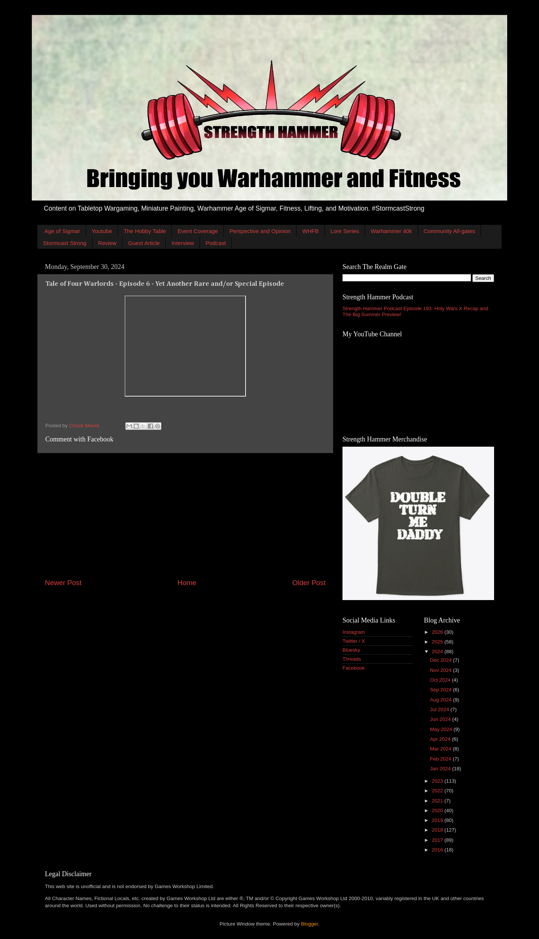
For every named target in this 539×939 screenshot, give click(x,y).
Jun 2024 (441, 719)
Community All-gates (449, 231)
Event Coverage (197, 231)
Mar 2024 (441, 749)
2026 (438, 632)
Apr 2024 (441, 739)
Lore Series (345, 231)
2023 (438, 781)
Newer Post (63, 583)
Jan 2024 (441, 768)
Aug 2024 (441, 700)
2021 (438, 801)
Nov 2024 (441, 670)
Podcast (215, 243)
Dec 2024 (441, 660)
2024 (438, 651)
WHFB (310, 231)
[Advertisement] (185, 515)
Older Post (309, 583)
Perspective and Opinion (259, 231)
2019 (438, 820)
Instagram (353, 632)
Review (107, 243)
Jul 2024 (440, 709)
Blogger (309, 924)
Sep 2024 (441, 689)
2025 (438, 642)
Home (186, 583)
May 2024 (442, 729)
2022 (438, 790)
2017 (438, 840)
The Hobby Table (145, 231)
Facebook (353, 668)
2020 (438, 810)
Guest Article (144, 243)
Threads (351, 659)
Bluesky (351, 650)
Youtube (102, 231)
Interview (182, 243)
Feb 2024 (441, 759)
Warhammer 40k (391, 231)
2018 (438, 830)
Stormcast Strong (64, 243)
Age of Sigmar (62, 231)
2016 (438, 850)
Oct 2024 (441, 680)
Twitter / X (353, 641)
